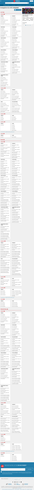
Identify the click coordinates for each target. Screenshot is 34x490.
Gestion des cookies (22, 489)
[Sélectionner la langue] (31, 1)
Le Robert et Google (29, 489)
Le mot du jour (13, 5)
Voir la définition (18, 9)
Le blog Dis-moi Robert (6, 5)
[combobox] (16, 3)
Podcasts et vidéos (28, 5)
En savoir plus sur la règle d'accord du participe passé (7, 297)
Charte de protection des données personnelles (8, 489)
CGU (25, 489)
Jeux (23, 5)
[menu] (1, 0)
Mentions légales (17, 489)
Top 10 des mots (19, 5)
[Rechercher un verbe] (28, 3)
